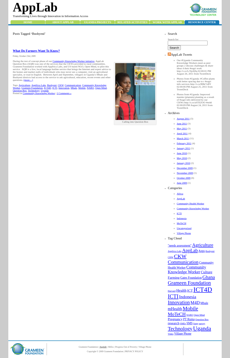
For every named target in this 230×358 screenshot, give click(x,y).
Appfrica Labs (174, 251)
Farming (174, 277)
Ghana (208, 277)
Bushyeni (210, 251)
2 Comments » (64, 93)
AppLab (35, 7)
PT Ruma (189, 319)
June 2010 (182, 153)
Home (28, 22)
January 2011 (183, 148)
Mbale (204, 303)
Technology (180, 328)
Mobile (190, 308)
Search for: (173, 39)
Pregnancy (175, 319)
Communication (183, 262)
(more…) (28, 80)
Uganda (202, 328)
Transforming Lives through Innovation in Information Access (50, 16)
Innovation (179, 302)
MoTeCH (181, 223)
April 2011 (182, 133)
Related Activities (132, 22)
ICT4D (202, 289)
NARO (189, 315)
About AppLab (62, 22)
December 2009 (185, 168)
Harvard (172, 291)
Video (170, 334)
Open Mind (199, 315)
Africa (180, 193)
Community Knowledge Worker (193, 208)
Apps (201, 251)
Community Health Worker (190, 203)
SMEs (183, 323)
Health (181, 290)
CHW (170, 257)
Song (195, 323)
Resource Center (202, 22)
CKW (180, 256)
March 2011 (183, 138)
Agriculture (202, 245)
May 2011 (182, 128)
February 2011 (184, 143)
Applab (103, 347)
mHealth (175, 309)
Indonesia (182, 218)
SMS (189, 323)
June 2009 (182, 182)
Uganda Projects (97, 22)
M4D (195, 302)
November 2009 (185, 173)
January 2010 (183, 163)
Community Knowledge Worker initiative (73, 61)
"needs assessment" (180, 245)
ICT (190, 290)
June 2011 (182, 123)
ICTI (179, 213)
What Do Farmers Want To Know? (36, 51)
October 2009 (183, 178)
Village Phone (184, 233)
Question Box (202, 319)
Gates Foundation (191, 277)
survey (202, 323)
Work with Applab (167, 22)
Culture (206, 272)
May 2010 (182, 158)
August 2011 (183, 118)
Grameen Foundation (189, 283)
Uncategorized (184, 228)
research (173, 323)
